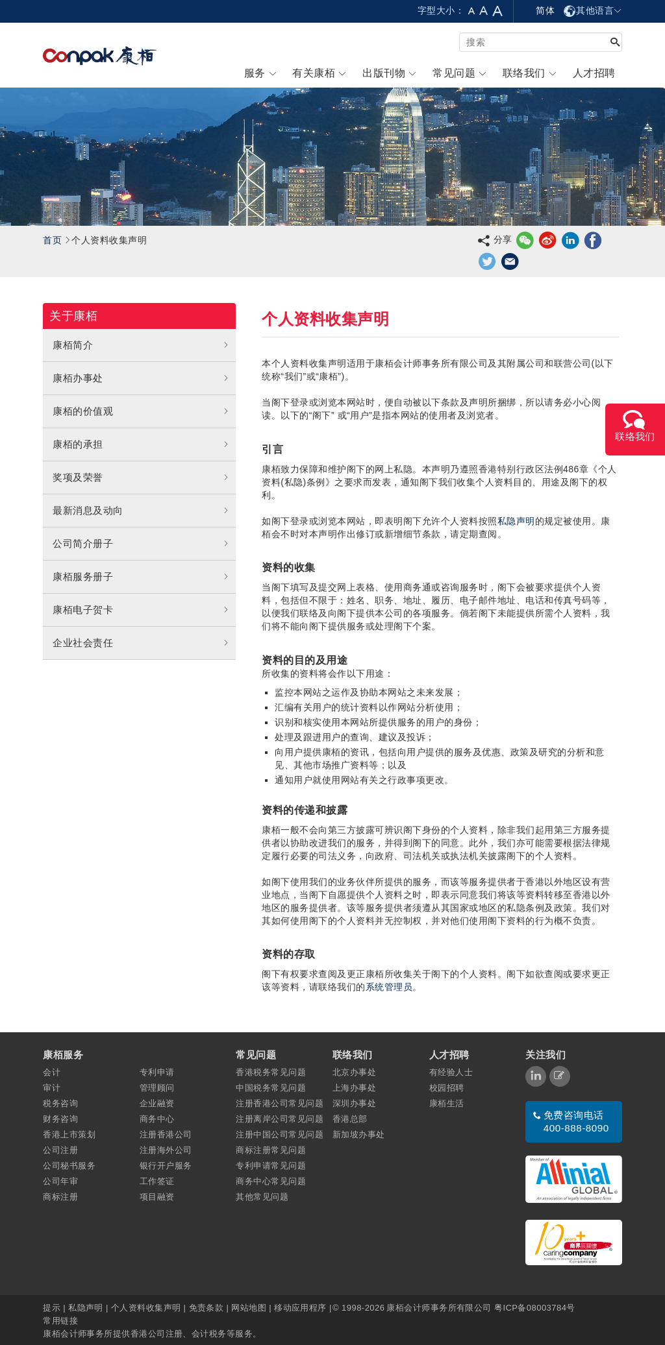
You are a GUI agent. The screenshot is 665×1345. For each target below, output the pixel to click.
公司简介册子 (141, 543)
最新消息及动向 (141, 510)
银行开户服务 (166, 1165)
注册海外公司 (166, 1150)
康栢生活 (446, 1103)
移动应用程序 (300, 1308)
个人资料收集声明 (146, 1308)
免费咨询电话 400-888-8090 (576, 1121)
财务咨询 (60, 1119)
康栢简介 (141, 345)
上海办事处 (354, 1088)
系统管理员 (389, 987)
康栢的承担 (141, 444)
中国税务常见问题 (271, 1088)
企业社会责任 (141, 642)
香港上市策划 (69, 1134)
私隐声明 (516, 521)
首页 (52, 240)
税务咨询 (60, 1103)
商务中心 (157, 1119)
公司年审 (60, 1181)
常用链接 (60, 1321)
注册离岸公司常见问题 (279, 1119)
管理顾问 (157, 1088)
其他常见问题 (262, 1197)
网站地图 (248, 1308)
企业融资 (157, 1103)
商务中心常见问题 (271, 1181)
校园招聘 (446, 1088)
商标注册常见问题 (271, 1150)
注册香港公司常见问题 (279, 1103)
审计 (51, 1088)
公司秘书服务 (69, 1165)
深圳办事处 (354, 1103)
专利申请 (157, 1072)
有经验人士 (451, 1072)
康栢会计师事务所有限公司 (438, 1308)
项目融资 (157, 1197)
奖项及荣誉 (141, 477)
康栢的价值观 (141, 411)
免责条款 (206, 1308)
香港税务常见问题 (271, 1072)
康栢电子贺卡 (141, 609)
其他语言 (592, 10)
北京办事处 (354, 1072)
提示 (53, 1308)
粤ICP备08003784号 (534, 1308)
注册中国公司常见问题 (279, 1134)
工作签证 (157, 1181)
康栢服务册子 (141, 576)
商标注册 (60, 1197)
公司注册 (60, 1150)
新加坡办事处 (358, 1134)
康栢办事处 (141, 378)
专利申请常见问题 (271, 1165)
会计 (51, 1072)
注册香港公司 (166, 1134)
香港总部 (350, 1119)
